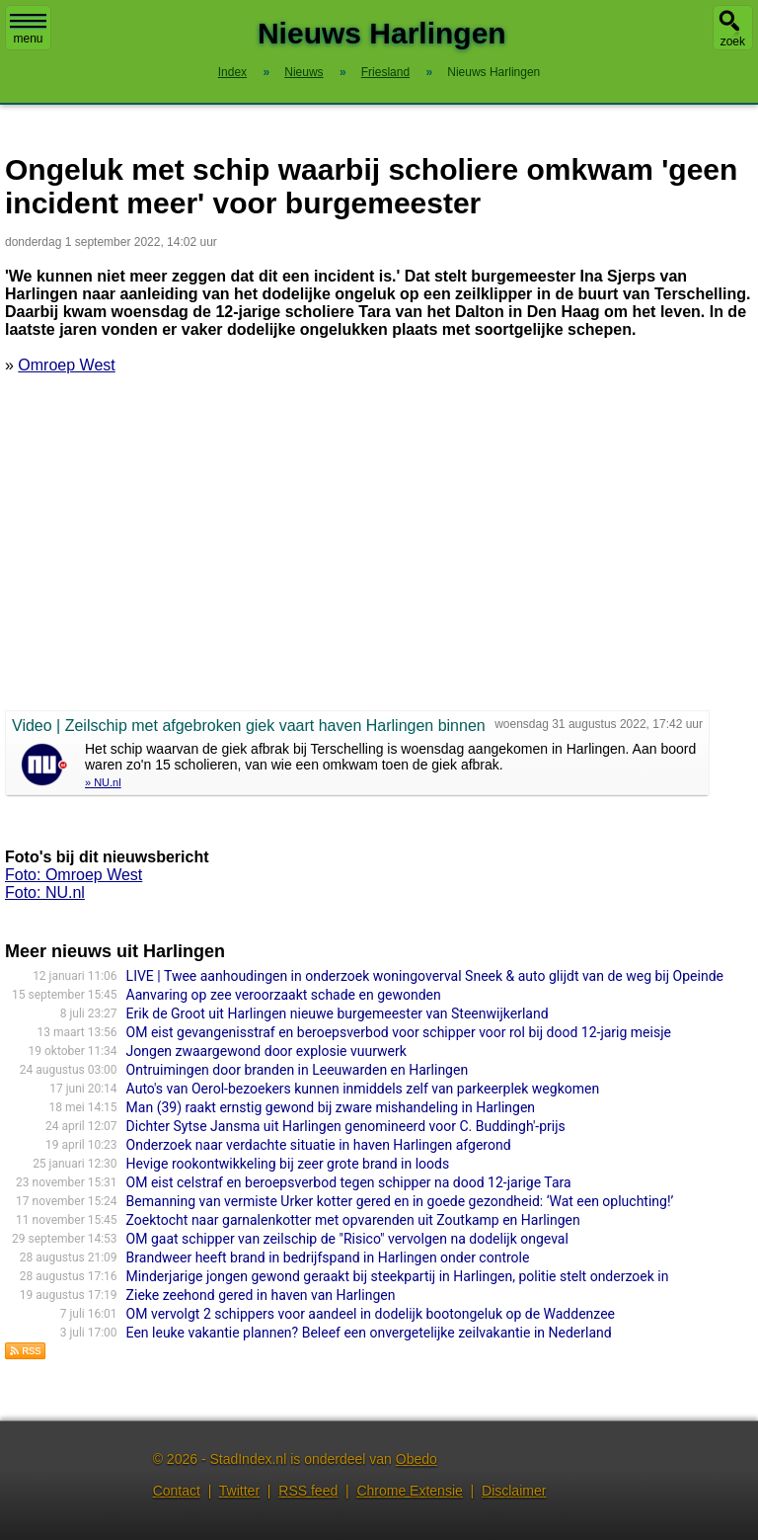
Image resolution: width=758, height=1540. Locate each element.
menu (28, 29)
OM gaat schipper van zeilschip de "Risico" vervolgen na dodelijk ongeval (347, 1239)
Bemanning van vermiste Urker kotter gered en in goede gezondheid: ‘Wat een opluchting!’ (400, 1201)
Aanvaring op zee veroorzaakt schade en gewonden (283, 995)
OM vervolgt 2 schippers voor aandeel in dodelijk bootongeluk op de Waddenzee (370, 1314)
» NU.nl (103, 782)
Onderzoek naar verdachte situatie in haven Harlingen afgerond (318, 1145)
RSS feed (308, 1491)
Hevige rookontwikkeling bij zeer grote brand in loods (288, 1164)
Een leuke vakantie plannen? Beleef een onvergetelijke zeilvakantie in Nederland (369, 1332)
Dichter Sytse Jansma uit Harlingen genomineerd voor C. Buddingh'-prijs (346, 1126)
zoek (732, 41)
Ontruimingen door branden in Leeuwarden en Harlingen (297, 1070)
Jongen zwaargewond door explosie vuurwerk (266, 1051)
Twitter (239, 1491)
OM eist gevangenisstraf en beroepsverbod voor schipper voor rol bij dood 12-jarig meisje (398, 1032)
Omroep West (66, 365)
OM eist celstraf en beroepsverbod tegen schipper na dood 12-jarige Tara (348, 1182)
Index (232, 72)
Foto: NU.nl (45, 892)
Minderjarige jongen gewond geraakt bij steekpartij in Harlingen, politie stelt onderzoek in (397, 1276)
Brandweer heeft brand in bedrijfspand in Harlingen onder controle (328, 1257)
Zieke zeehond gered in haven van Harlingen (261, 1295)
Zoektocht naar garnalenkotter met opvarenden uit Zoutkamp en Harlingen (353, 1220)
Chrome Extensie (409, 1491)
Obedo (416, 1459)
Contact (176, 1491)
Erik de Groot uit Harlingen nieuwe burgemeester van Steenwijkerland (337, 1013)
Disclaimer (514, 1491)
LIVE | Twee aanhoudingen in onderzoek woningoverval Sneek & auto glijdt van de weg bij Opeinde (424, 976)
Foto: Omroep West (73, 874)
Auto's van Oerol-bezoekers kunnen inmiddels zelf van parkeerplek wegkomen (363, 1088)
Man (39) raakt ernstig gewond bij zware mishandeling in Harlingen (330, 1107)
